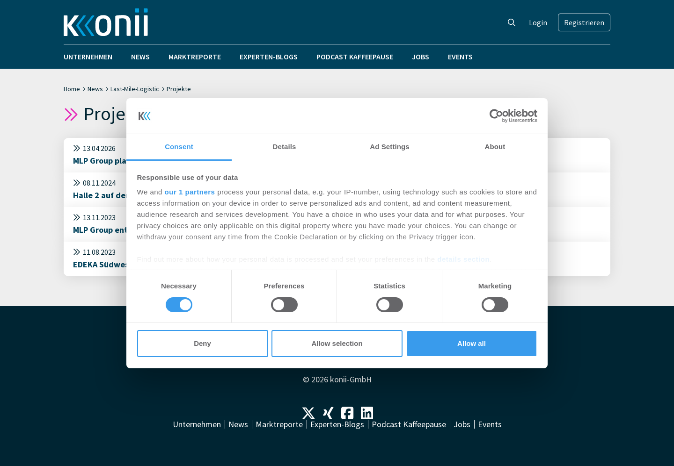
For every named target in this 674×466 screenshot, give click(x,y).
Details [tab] (284, 147)
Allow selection (336, 343)
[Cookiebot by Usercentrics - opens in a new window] (496, 116)
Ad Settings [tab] (389, 147)
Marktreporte (194, 56)
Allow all (471, 343)
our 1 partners (190, 192)
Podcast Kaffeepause (354, 56)
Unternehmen (88, 56)
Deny (202, 343)
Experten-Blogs (269, 56)
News (140, 56)
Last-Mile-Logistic (134, 89)
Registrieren (584, 22)
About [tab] (495, 147)
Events (460, 56)
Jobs (420, 56)
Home (72, 89)
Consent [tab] (179, 147)
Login (538, 22)
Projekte (179, 89)
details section (463, 259)
